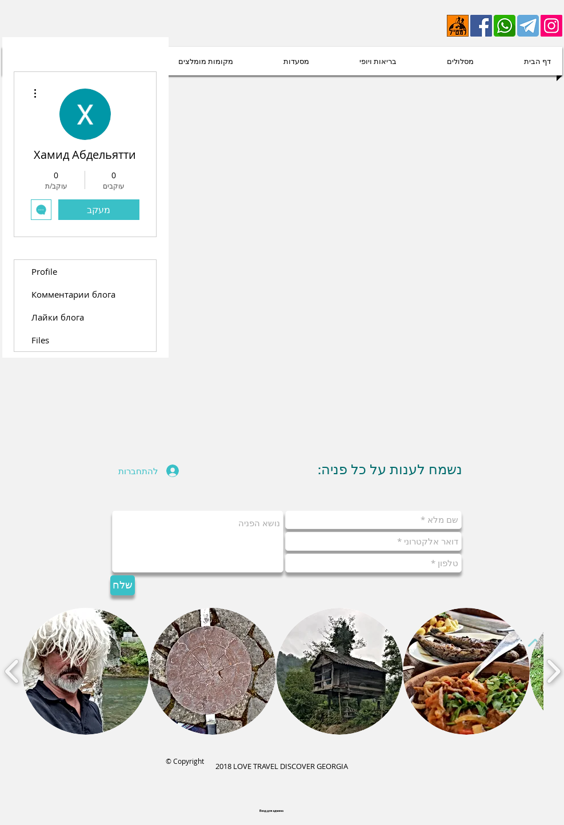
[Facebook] (481, 26)
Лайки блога (57, 317)
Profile (44, 271)
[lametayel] (458, 26)
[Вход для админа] (271, 811)
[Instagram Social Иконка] (551, 26)
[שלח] (122, 585)
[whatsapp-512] (504, 26)
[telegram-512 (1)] (528, 26)
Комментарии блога (73, 294)
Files (40, 340)
